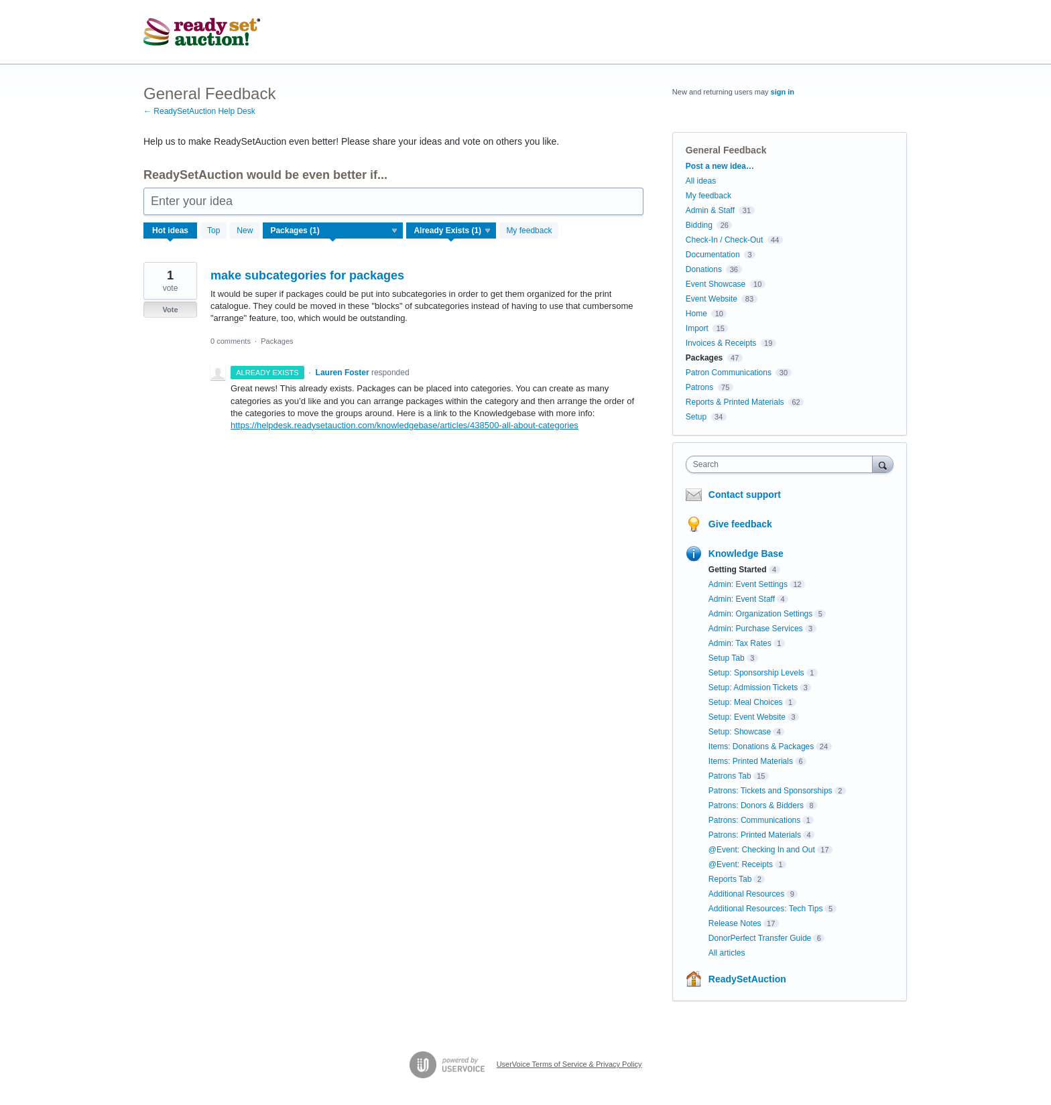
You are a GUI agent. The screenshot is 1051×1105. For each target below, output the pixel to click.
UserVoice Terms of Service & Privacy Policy (569, 1064)
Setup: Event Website (747, 717)
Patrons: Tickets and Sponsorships (770, 790)
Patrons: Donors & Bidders (756, 805)
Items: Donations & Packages (761, 746)
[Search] (882, 464)
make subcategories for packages (307, 275)
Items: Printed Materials (750, 761)
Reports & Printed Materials (735, 402)
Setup (696, 416)
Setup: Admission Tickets (753, 687)
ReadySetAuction (747, 979)
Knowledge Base (746, 553)
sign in (782, 92)
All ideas (701, 181)
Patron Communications (728, 372)
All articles (726, 953)
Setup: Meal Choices (745, 702)
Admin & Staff (710, 210)
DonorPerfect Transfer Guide (759, 938)
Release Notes (734, 923)
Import (697, 328)
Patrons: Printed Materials (754, 835)
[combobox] (782, 464)
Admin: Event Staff (741, 599)
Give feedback (740, 524)
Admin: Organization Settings (760, 614)
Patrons (699, 387)
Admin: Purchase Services (755, 628)
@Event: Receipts (740, 864)
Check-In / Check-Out (724, 240)
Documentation (713, 254)
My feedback (529, 230)
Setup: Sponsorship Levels (756, 672)
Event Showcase (715, 284)
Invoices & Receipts (721, 343)
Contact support (744, 494)
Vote (170, 310)
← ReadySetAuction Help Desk (199, 111)
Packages (277, 341)
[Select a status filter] (452, 231)
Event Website (711, 299)
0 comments (230, 341)
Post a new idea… (720, 166)
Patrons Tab (729, 776)
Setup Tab (726, 658)
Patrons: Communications (754, 820)
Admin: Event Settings (748, 584)
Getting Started (737, 569)
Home (696, 313)
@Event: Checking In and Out (761, 849)
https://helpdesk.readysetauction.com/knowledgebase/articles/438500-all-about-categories (404, 425)
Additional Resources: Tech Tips (765, 908)
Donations (704, 269)
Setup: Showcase (739, 731)
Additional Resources (746, 894)
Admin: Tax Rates (739, 643)
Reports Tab (729, 879)
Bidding (699, 225)
